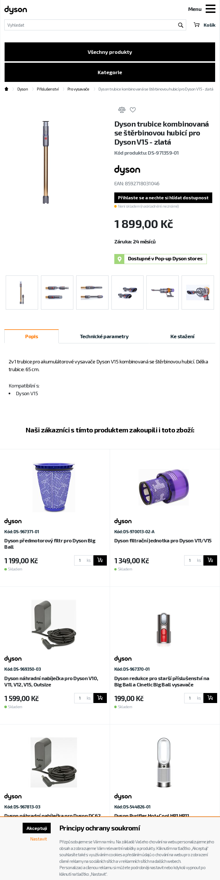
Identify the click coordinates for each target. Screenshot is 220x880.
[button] (164, 198)
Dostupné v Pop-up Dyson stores (159, 259)
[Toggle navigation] (210, 9)
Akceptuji (36, 828)
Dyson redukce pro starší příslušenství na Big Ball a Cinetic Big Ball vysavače (161, 682)
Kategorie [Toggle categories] (110, 72)
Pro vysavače (78, 89)
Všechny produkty (110, 52)
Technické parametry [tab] (104, 337)
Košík (204, 24)
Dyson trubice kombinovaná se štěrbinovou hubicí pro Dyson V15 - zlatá (156, 89)
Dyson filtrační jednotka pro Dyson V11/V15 (163, 541)
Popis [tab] (31, 337)
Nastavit (38, 838)
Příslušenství (47, 89)
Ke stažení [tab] (182, 337)
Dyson (22, 89)
